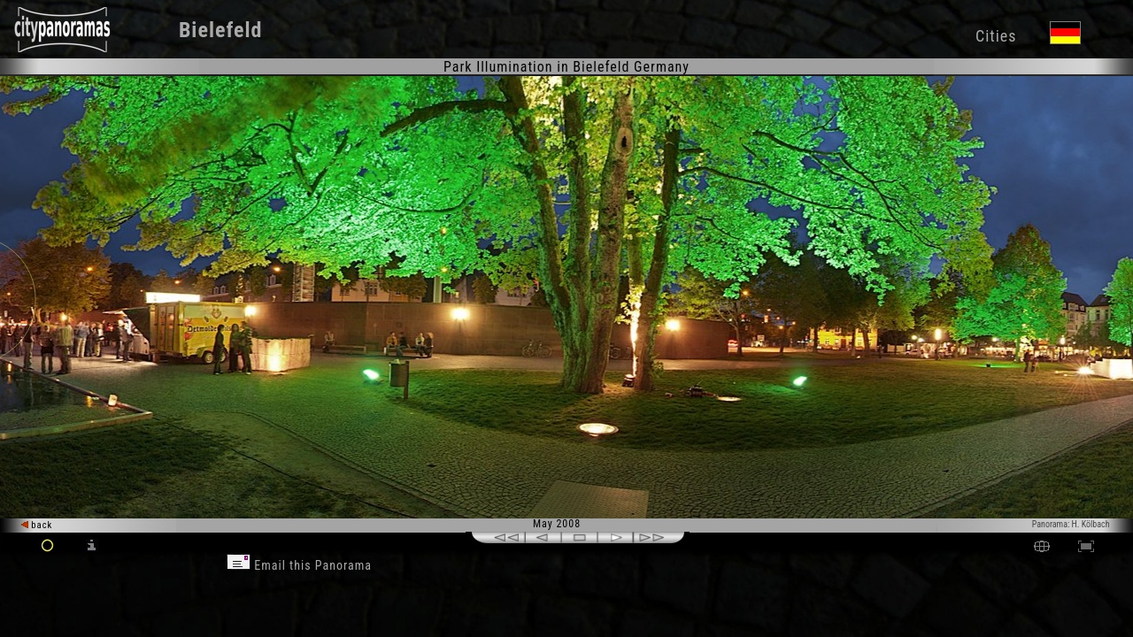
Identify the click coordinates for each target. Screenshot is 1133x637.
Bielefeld (221, 30)
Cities (995, 36)
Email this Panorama (299, 565)
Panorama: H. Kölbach (1071, 524)
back (37, 525)
